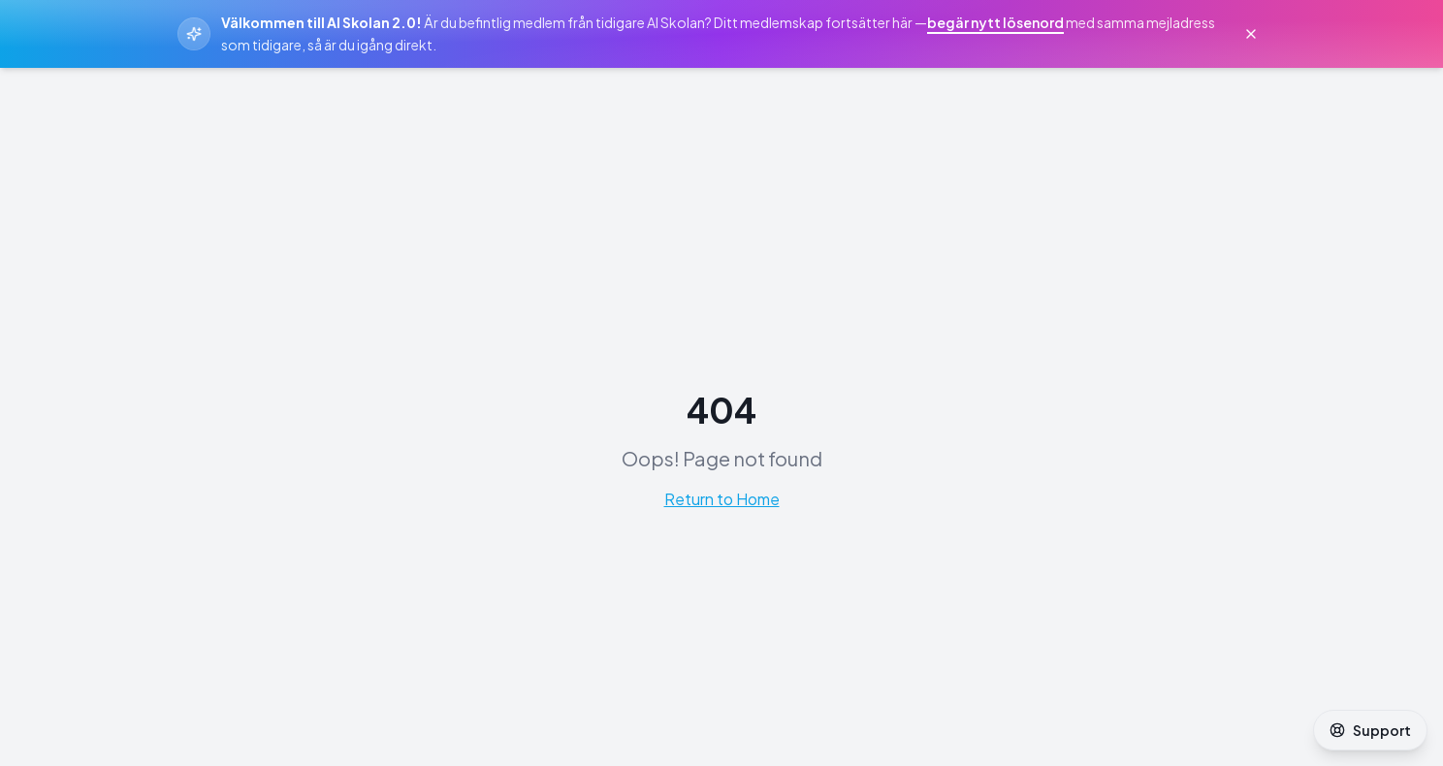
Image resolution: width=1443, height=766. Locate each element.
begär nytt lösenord (995, 22)
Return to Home (722, 499)
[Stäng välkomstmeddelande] (1251, 33)
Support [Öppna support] (1370, 730)
